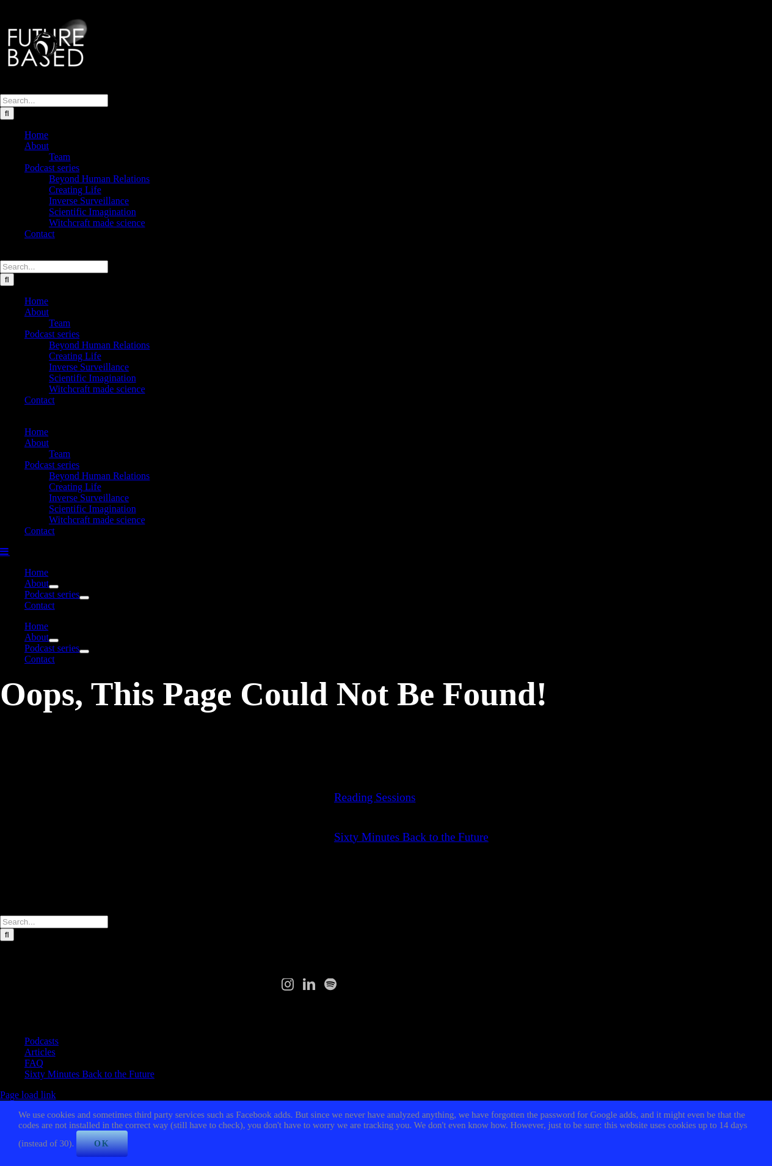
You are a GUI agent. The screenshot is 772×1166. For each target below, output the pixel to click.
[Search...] (54, 100)
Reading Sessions (375, 797)
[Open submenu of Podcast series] (84, 598)
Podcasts (41, 1041)
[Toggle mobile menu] (5, 551)
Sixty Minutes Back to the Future (411, 837)
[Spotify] (330, 984)
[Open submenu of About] (54, 586)
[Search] (7, 113)
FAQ (33, 1063)
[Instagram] (288, 984)
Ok (102, 1143)
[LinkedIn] (309, 984)
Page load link (28, 1095)
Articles (40, 1052)
